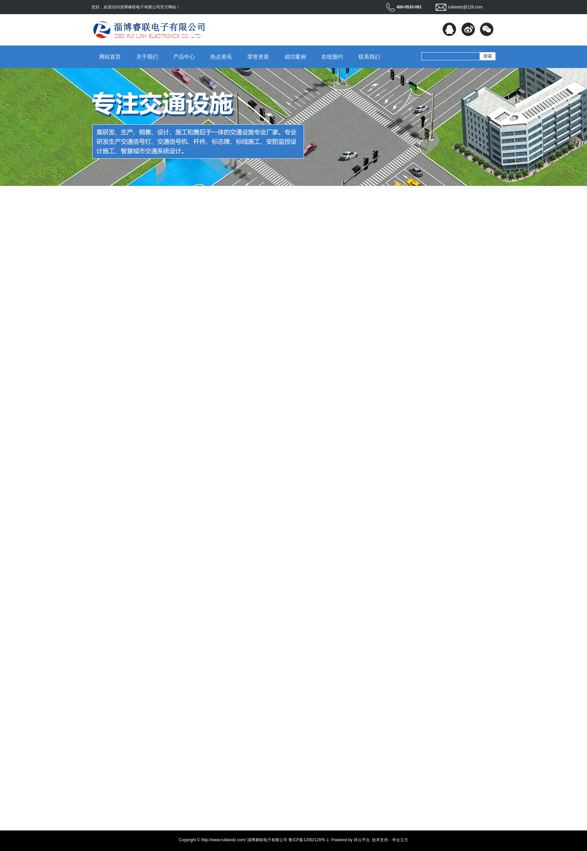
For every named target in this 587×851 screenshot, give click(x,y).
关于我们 (147, 57)
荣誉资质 (258, 57)
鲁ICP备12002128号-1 (308, 840)
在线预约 (332, 57)
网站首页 (110, 57)
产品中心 (184, 57)
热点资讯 (221, 57)
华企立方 (400, 840)
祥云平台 (362, 840)
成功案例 (295, 57)
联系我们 (369, 57)
